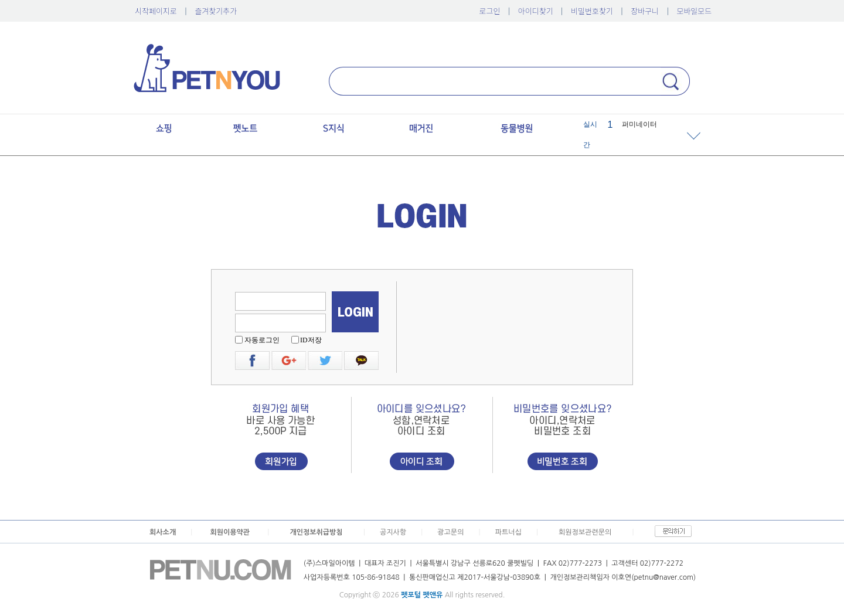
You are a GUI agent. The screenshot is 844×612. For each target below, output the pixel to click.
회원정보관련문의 (585, 532)
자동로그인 (262, 340)
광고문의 (450, 532)
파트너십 (508, 532)
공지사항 (393, 532)
